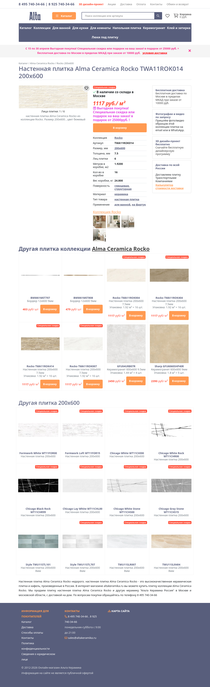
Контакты (156, 4)
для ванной (122, 204)
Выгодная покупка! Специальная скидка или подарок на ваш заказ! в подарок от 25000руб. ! (114, 114)
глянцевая (121, 186)
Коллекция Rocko (107, 212)
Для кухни (80, 28)
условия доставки (155, 53)
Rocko (118, 138)
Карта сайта (119, 611)
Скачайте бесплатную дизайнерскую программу (169, 147)
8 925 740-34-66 (61, 4)
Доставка (126, 4)
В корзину (120, 127)
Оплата (141, 4)
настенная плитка (126, 199)
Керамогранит (154, 28)
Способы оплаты (32, 632)
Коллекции (42, 28)
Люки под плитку (105, 37)
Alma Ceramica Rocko (120, 248)
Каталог (64, 16)
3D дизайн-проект (91, 4)
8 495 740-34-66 (32, 4)
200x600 (119, 148)
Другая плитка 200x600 (49, 403)
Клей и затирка (179, 28)
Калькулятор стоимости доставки (169, 186)
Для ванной (61, 28)
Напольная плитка (127, 28)
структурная (122, 189)
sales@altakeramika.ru (82, 638)
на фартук (139, 204)
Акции (112, 4)
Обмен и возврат (178, 4)
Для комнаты (100, 28)
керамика (121, 194)
